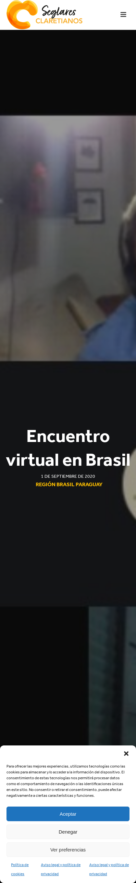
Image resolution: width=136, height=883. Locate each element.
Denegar (68, 832)
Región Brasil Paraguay (69, 484)
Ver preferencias (68, 849)
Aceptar (68, 814)
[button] (126, 753)
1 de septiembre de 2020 (68, 476)
